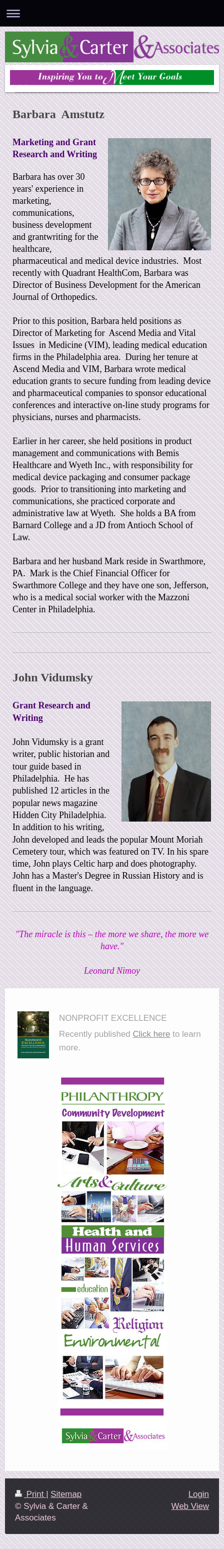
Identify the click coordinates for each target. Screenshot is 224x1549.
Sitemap (66, 1494)
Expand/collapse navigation (112, 13)
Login (198, 1494)
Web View (190, 1506)
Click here (151, 1034)
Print (30, 1494)
